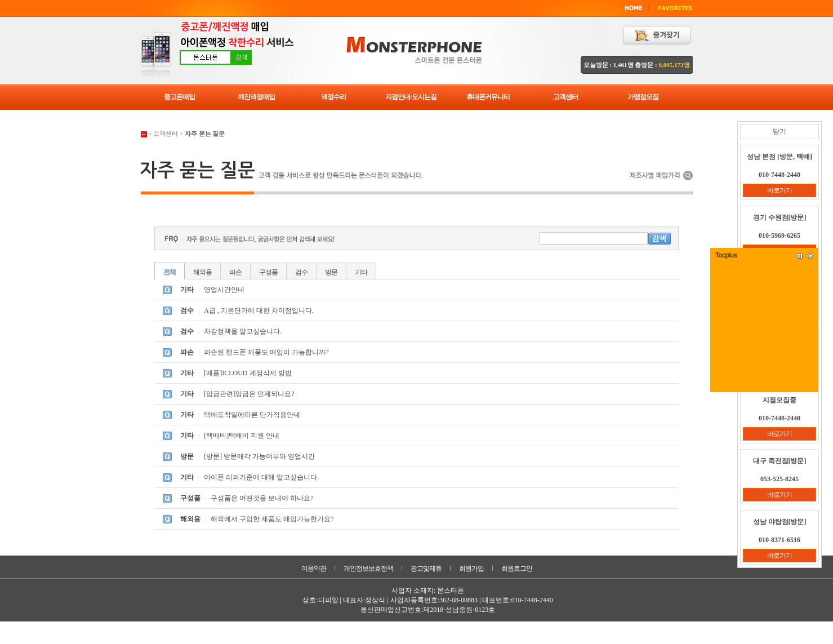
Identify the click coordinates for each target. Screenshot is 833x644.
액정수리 (333, 97)
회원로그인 (516, 568)
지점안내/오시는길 (410, 97)
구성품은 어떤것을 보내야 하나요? (262, 498)
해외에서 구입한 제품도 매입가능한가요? (272, 519)
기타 (361, 272)
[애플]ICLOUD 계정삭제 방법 (247, 373)
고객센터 (565, 97)
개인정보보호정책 (368, 568)
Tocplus (726, 255)
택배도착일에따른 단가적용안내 (252, 415)
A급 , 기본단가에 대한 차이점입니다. (259, 310)
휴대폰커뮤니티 (488, 97)
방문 (331, 272)
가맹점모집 (642, 97)
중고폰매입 (179, 97)
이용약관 (313, 568)
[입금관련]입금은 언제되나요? (249, 394)
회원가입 (471, 568)
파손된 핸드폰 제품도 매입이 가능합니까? (266, 352)
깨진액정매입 (256, 97)
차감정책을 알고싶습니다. (243, 331)
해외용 (202, 272)
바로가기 (779, 190)
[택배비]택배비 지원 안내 (241, 435)
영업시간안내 (224, 290)
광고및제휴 (426, 568)
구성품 (268, 272)
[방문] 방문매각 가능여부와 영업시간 (259, 456)
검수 (301, 272)
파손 (235, 272)
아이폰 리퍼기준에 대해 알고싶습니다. (261, 477)
